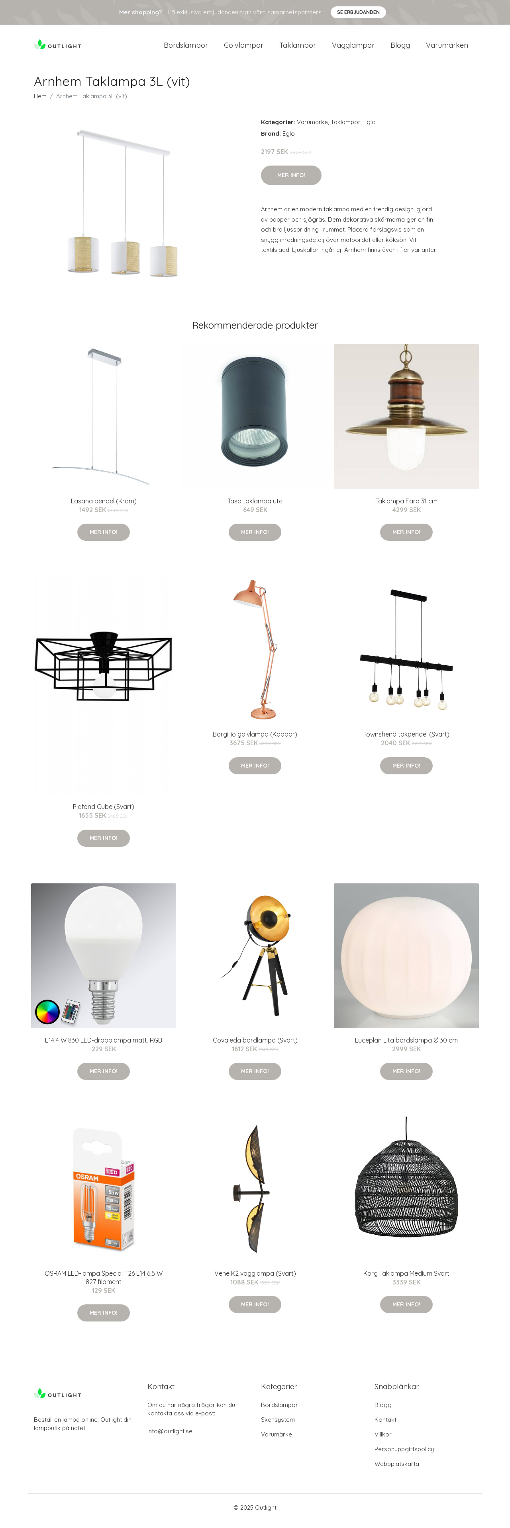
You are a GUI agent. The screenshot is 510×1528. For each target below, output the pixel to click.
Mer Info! (291, 181)
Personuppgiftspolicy (404, 1456)
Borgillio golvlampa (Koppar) (255, 741)
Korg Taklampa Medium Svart (406, 1280)
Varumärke (312, 129)
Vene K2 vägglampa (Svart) (255, 1280)
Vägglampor (353, 48)
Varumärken (447, 48)
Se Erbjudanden (358, 12)
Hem (40, 103)
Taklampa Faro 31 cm (406, 508)
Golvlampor (243, 48)
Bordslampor (186, 48)
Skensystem (278, 1426)
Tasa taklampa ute (255, 508)
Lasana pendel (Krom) (104, 508)
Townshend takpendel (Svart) (406, 741)
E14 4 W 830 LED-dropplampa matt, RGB (103, 1047)
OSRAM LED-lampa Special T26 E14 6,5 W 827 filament (104, 1284)
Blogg (400, 48)
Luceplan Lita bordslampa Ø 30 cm (406, 1047)
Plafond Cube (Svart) (103, 813)
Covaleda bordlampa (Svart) (255, 1047)
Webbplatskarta (397, 1470)
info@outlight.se (169, 1438)
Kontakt (385, 1426)
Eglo (369, 129)
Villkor (383, 1441)
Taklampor (297, 48)
